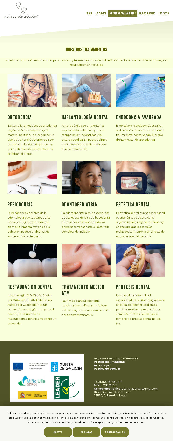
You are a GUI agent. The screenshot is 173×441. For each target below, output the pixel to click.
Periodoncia (20, 204)
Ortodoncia (20, 117)
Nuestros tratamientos (123, 13)
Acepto (58, 432)
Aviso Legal (102, 365)
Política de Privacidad (109, 361)
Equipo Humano (147, 13)
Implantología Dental (85, 117)
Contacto (163, 13)
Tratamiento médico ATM (83, 290)
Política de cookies (107, 368)
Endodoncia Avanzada (139, 117)
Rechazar (86, 432)
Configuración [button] (115, 432)
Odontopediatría (79, 204)
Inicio (89, 13)
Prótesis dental (133, 287)
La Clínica (101, 13)
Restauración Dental (30, 287)
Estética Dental (133, 204)
